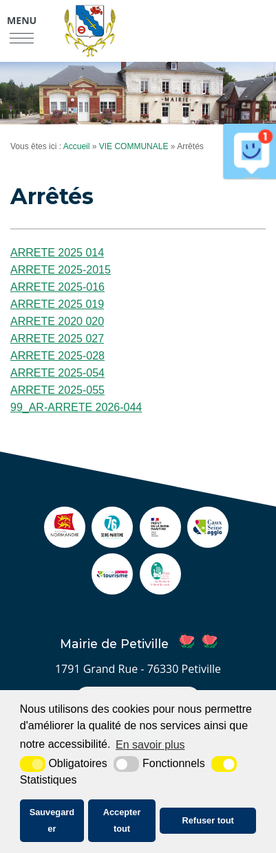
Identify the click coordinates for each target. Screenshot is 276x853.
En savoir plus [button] (150, 745)
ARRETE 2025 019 (57, 304)
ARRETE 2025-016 (57, 287)
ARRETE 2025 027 (57, 338)
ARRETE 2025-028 (57, 356)
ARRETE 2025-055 (57, 390)
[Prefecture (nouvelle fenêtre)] (160, 540)
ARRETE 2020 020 (57, 321)
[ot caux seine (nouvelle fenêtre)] (112, 587)
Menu (21, 20)
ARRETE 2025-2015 (60, 270)
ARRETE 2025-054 (57, 373)
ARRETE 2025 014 (57, 252)
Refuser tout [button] (208, 820)
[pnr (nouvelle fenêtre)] (160, 587)
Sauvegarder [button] (52, 820)
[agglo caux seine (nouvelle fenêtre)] (208, 540)
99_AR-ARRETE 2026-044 (76, 407)
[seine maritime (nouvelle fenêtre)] (112, 540)
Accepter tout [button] (122, 820)
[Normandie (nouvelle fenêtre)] (64, 540)
